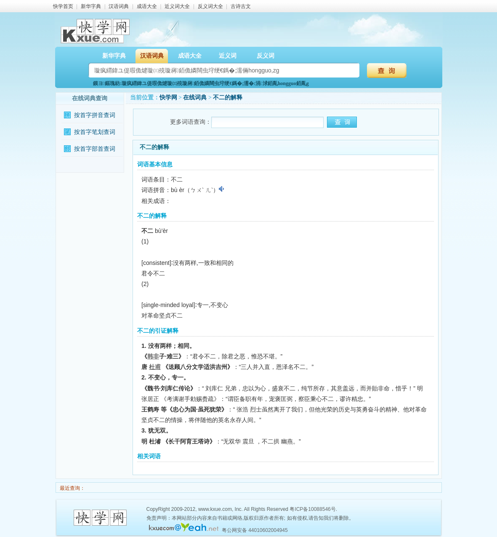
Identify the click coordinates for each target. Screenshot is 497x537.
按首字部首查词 (94, 149)
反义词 (265, 56)
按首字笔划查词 (94, 132)
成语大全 (147, 6)
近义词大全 (177, 6)
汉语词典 (119, 6)
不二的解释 (227, 97)
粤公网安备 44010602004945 (255, 530)
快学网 (168, 97)
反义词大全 (210, 6)
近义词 (228, 56)
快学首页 (63, 6)
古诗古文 (241, 6)
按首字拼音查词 (94, 115)
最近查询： (71, 488)
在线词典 (195, 97)
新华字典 (91, 6)
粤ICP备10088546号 (312, 509)
